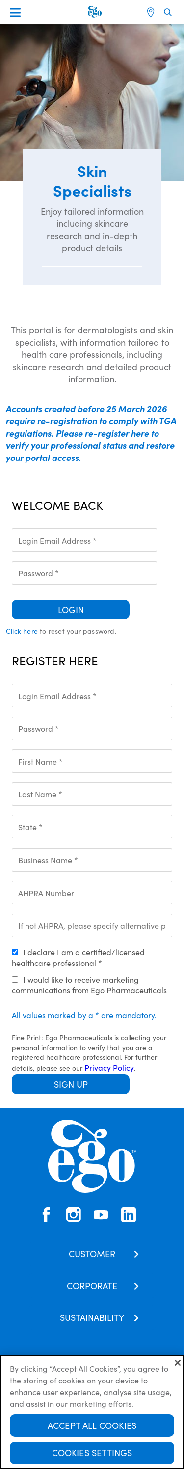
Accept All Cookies (92, 1426)
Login (71, 609)
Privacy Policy (109, 1067)
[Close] (177, 1363)
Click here (22, 631)
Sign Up (71, 1084)
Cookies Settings (92, 1453)
